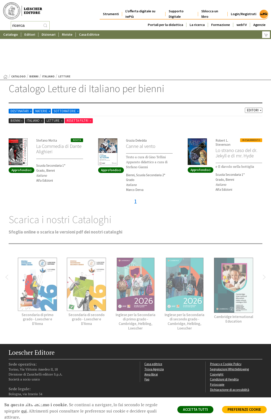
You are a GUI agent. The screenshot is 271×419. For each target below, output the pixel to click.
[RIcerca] (45, 25)
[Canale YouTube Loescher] (35, 370)
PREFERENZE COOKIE (244, 409)
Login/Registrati (243, 9)
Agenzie (259, 20)
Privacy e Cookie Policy (225, 329)
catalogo (18, 42)
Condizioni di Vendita (224, 345)
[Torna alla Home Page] (5, 42)
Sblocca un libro (209, 9)
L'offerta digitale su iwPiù (140, 9)
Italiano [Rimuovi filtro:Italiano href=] (35, 86)
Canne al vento (140, 112)
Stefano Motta (46, 106)
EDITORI (254, 76)
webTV (241, 20)
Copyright (217, 340)
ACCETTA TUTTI (195, 409)
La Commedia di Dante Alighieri (59, 114)
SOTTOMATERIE (66, 76)
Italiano (48, 42)
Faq (146, 345)
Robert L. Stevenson (223, 108)
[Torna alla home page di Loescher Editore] (22, 10)
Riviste (67, 33)
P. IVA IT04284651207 (23, 387)
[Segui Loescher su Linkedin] (27, 370)
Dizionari (48, 33)
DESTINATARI (21, 76)
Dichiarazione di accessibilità (229, 355)
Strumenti (111, 9)
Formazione (220, 20)
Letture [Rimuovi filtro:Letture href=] (54, 86)
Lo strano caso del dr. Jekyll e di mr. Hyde (236, 118)
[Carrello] (266, 33)
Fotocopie (217, 350)
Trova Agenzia (154, 335)
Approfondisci (21, 135)
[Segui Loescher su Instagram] (20, 370)
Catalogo (10, 33)
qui (24, 411)
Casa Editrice (89, 33)
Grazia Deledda (136, 106)
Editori (29, 33)
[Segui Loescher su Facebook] (12, 370)
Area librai (151, 340)
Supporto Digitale (176, 9)
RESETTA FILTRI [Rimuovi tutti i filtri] (79, 86)
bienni (33, 42)
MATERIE (43, 76)
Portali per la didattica (165, 20)
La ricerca (197, 20)
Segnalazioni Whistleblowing (229, 335)
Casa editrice (153, 329)
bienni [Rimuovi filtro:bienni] (16, 86)
